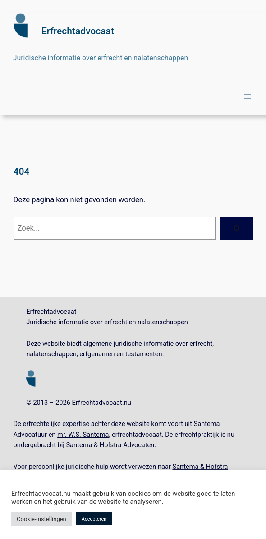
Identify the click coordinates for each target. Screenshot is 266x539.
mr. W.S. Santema (83, 434)
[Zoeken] (236, 228)
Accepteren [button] (94, 519)
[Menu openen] (247, 96)
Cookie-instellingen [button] (41, 519)
